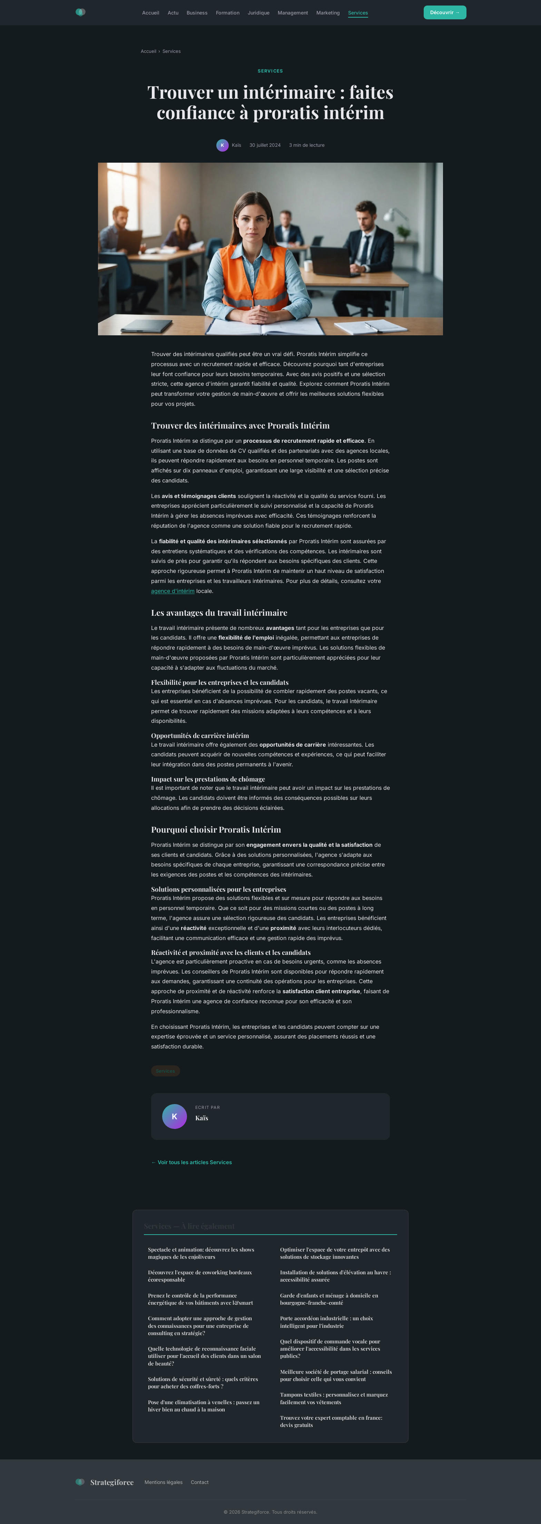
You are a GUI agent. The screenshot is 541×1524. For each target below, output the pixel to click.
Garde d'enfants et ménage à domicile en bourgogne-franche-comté (329, 1299)
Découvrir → (445, 12)
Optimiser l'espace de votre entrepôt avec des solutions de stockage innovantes (335, 1253)
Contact (200, 1482)
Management (293, 12)
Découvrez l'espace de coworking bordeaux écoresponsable (200, 1276)
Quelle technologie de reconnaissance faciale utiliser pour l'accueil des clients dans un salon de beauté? (204, 1356)
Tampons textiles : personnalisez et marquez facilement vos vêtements (334, 1398)
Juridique (258, 12)
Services (358, 12)
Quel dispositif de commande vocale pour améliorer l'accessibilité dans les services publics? (330, 1349)
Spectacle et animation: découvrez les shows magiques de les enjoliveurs (201, 1253)
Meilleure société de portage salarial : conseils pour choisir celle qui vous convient (336, 1375)
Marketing (328, 12)
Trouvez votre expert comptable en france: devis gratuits (331, 1421)
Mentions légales (164, 1482)
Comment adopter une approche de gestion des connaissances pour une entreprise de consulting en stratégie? (200, 1325)
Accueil (150, 12)
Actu (173, 12)
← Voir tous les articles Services (191, 1162)
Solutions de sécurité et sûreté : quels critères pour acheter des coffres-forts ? (203, 1383)
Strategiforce (104, 1482)
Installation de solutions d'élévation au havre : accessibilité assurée (335, 1276)
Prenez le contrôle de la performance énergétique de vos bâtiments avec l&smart (200, 1299)
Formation (227, 12)
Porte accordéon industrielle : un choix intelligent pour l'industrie (326, 1322)
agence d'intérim (173, 590)
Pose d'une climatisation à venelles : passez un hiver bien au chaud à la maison (203, 1406)
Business (197, 12)
